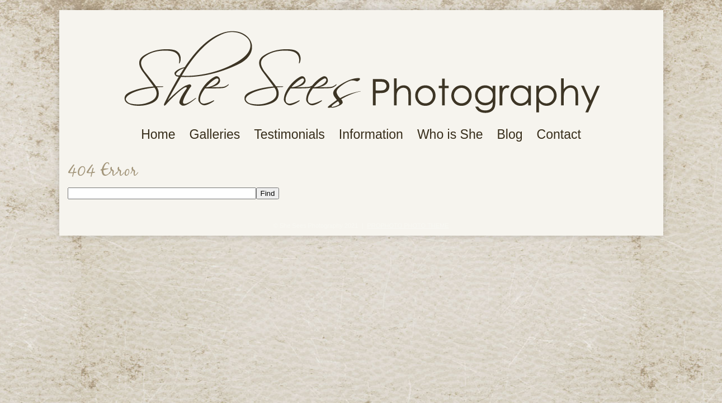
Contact (559, 134)
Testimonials (289, 134)
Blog (510, 134)
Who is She (450, 134)
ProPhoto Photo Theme (408, 225)
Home (158, 134)
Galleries (215, 134)
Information (371, 134)
